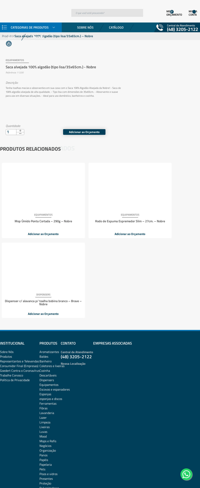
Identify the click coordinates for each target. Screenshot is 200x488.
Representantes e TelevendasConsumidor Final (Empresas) (19, 279)
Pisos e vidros (48, 389)
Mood (43, 351)
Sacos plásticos (49, 426)
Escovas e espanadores (54, 304)
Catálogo (116, 27)
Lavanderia (46, 328)
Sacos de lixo (47, 422)
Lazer (43, 332)
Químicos (45, 408)
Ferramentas (47, 318)
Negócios (45, 361)
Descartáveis (47, 290)
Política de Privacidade (15, 295)
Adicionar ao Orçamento (167, 128)
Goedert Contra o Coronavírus (19, 286)
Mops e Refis (47, 356)
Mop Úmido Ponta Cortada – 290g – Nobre (33, 216)
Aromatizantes (49, 267)
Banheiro (45, 276)
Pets (42, 384)
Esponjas (45, 309)
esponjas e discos (50, 314)
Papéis (43, 375)
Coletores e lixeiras (51, 281)
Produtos (6, 271)
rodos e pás (46, 412)
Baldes (43, 271)
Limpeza (44, 337)
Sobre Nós (85, 27)
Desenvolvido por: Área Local (182, 479)
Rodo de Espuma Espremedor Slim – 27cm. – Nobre (99, 218)
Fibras (43, 323)
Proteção (45, 398)
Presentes (46, 394)
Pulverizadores (49, 403)
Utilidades (46, 431)
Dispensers (46, 295)
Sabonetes (46, 417)
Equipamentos (48, 300)
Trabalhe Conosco (11, 290)
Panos (43, 370)
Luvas (43, 347)
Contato (37, 37)
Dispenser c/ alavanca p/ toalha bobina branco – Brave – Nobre (165, 218)
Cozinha (44, 286)
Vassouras (46, 436)
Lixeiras (44, 342)
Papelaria (45, 379)
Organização (47, 365)
